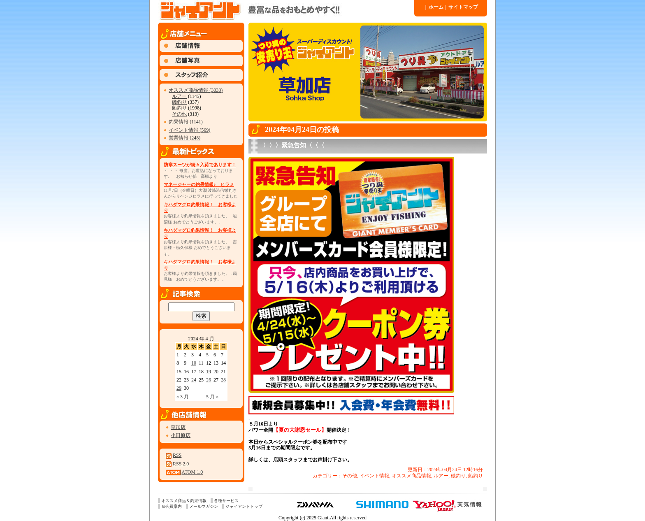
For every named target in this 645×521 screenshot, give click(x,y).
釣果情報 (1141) (186, 122)
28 (223, 380)
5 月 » (212, 397)
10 (193, 363)
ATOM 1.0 (192, 472)
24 (193, 380)
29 (178, 388)
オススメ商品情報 (411, 476)
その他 (179, 114)
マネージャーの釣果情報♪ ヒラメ (199, 184)
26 (208, 380)
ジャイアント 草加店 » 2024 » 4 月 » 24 (285, 10)
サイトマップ (461, 7)
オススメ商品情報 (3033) (196, 90)
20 (215, 371)
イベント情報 (374, 476)
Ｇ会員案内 (171, 506)
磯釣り (179, 102)
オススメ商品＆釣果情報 (183, 500)
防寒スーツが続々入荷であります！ (200, 164)
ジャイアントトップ (243, 506)
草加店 (178, 427)
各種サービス (226, 500)
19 (208, 371)
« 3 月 (182, 397)
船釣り (179, 108)
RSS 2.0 (181, 464)
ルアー (179, 96)
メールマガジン (203, 506)
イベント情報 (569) (189, 130)
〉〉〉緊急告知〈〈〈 (294, 145)
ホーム (434, 7)
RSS (177, 455)
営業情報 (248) (184, 138)
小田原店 (180, 435)
